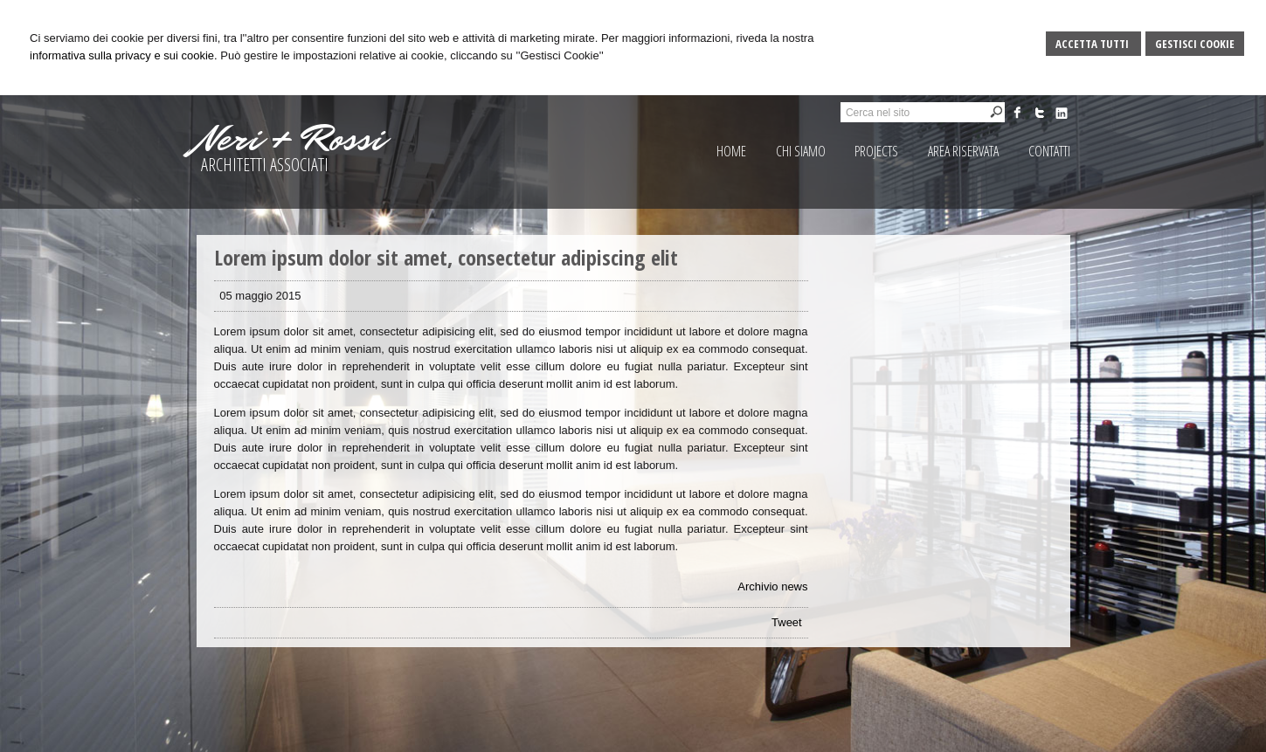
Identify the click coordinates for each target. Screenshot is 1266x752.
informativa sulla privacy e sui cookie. (124, 55)
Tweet (786, 622)
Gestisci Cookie (1195, 44)
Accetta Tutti (1093, 44)
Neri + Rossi (290, 139)
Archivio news (772, 586)
